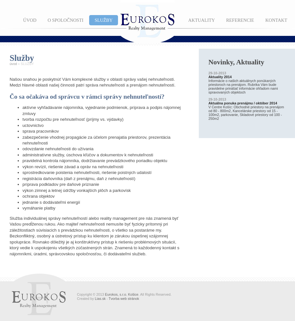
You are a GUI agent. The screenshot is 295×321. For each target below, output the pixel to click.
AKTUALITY (201, 20)
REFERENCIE (240, 20)
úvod (13, 64)
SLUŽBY (104, 20)
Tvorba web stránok (124, 298)
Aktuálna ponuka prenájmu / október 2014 (242, 103)
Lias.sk (100, 298)
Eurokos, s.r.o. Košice (121, 294)
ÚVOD (30, 20)
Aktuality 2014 (220, 77)
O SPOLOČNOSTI (66, 20)
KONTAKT (276, 20)
